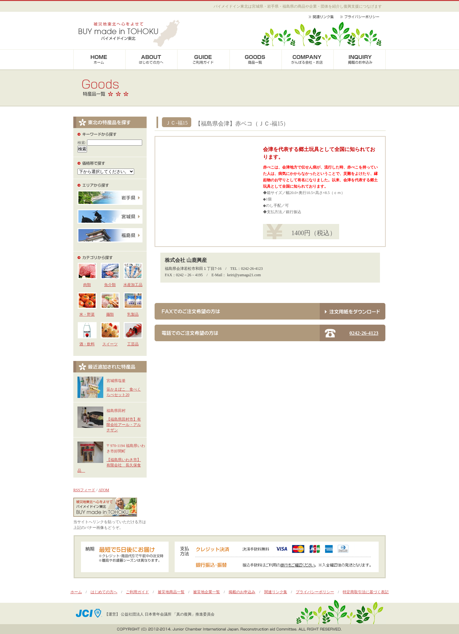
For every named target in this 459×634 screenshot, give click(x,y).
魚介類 (110, 285)
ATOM (103, 490)
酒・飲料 (87, 344)
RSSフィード (84, 490)
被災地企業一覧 (206, 592)
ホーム (76, 592)
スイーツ (110, 344)
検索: (81, 142)
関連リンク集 (275, 592)
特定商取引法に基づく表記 (366, 592)
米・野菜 (87, 314)
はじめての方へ (104, 592)
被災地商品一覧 (171, 592)
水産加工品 (132, 285)
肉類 (87, 285)
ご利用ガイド (137, 592)
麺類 (110, 314)
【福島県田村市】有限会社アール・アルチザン (123, 424)
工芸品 (133, 344)
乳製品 (133, 314)
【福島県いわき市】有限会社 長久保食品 (109, 465)
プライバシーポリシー (315, 592)
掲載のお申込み (242, 592)
